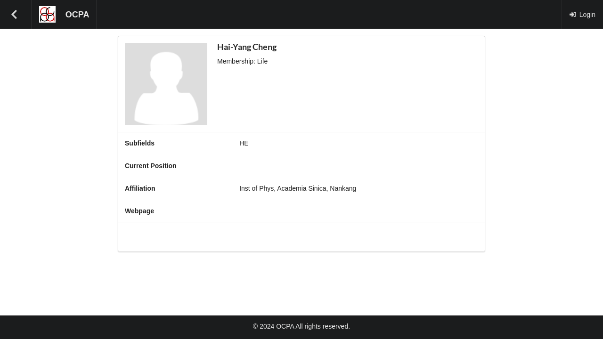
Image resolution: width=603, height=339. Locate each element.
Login (582, 14)
